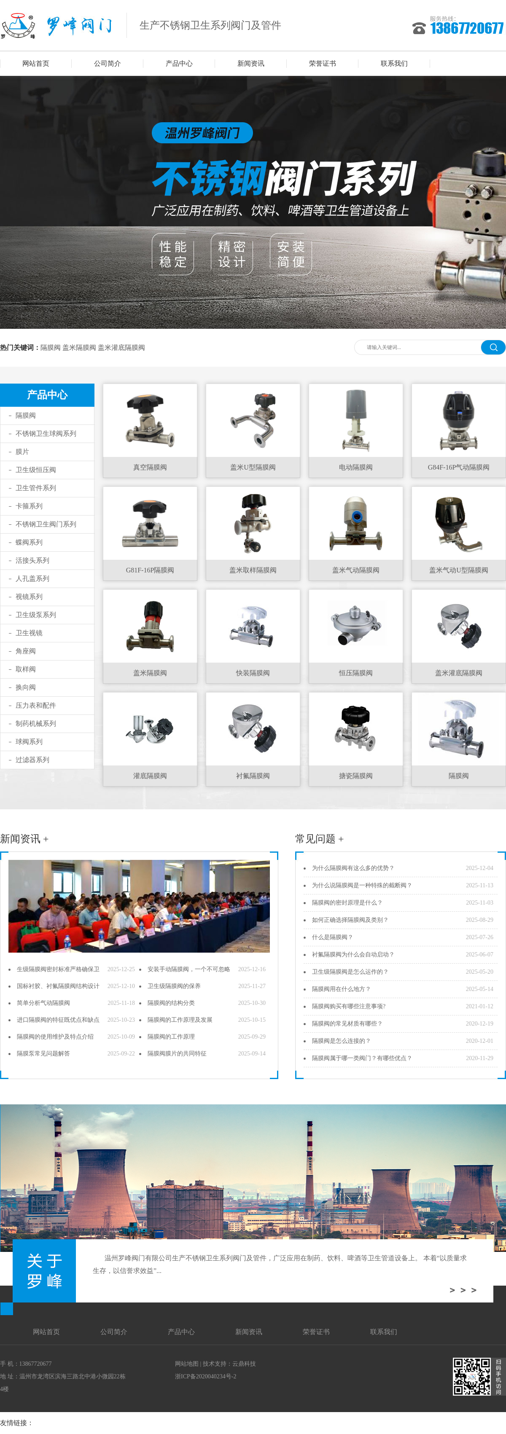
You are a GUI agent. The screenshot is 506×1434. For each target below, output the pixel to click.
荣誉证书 (322, 63)
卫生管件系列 (36, 487)
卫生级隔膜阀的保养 (174, 986)
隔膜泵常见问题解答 (43, 1053)
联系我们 (394, 63)
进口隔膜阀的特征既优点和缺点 (58, 1020)
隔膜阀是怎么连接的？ (341, 1041)
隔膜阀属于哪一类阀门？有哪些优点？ (362, 1058)
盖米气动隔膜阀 (356, 570)
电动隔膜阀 (356, 467)
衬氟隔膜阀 (253, 775)
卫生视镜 (29, 632)
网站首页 (35, 63)
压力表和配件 (36, 705)
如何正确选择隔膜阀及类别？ (350, 920)
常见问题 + (319, 838)
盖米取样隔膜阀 (253, 570)
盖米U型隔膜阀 (253, 467)
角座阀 (26, 651)
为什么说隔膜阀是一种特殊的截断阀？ (362, 885)
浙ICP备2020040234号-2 (205, 1376)
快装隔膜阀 (253, 673)
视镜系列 (29, 596)
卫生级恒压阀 (36, 469)
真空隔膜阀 (150, 467)
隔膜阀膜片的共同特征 (177, 1053)
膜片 (22, 451)
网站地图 (187, 1364)
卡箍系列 (29, 506)
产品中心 (179, 63)
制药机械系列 (36, 723)
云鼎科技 (244, 1364)
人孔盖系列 (32, 578)
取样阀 (26, 669)
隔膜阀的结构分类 (171, 1003)
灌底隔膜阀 (150, 775)
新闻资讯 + (24, 838)
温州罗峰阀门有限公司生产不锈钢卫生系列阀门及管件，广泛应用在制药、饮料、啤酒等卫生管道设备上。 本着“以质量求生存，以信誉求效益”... (280, 1264)
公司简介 (107, 63)
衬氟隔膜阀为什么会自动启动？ (353, 954)
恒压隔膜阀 (356, 673)
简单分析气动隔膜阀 (43, 1003)
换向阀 (26, 687)
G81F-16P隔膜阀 (150, 570)
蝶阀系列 (29, 542)
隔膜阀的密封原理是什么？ (347, 903)
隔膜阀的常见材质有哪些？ (347, 1023)
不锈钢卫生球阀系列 (46, 433)
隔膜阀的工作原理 (171, 1037)
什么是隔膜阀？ (332, 937)
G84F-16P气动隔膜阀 (459, 467)
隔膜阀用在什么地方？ (341, 989)
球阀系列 (29, 741)
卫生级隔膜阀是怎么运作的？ (350, 972)
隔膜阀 (50, 347)
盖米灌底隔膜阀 (121, 347)
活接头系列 (32, 560)
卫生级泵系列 (36, 614)
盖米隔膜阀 (79, 347)
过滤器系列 (32, 759)
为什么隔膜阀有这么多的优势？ (353, 868)
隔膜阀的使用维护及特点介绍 (55, 1037)
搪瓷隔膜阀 (356, 775)
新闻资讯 (250, 63)
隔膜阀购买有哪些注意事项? (348, 1006)
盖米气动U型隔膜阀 (458, 570)
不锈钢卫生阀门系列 (46, 524)
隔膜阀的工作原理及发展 (180, 1020)
